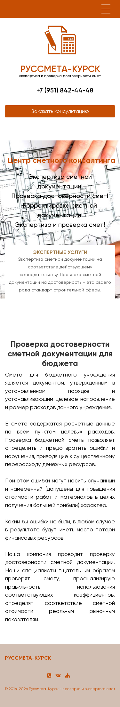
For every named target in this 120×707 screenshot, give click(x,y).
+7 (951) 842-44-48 (64, 90)
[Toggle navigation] (106, 9)
